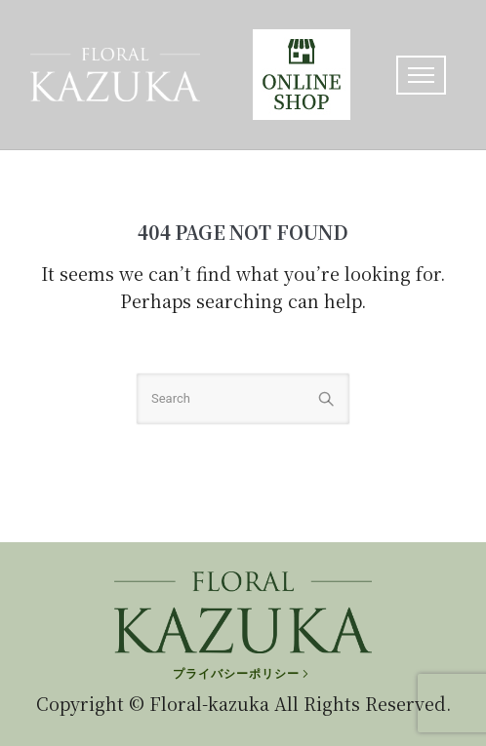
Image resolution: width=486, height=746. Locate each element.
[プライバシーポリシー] (242, 674)
